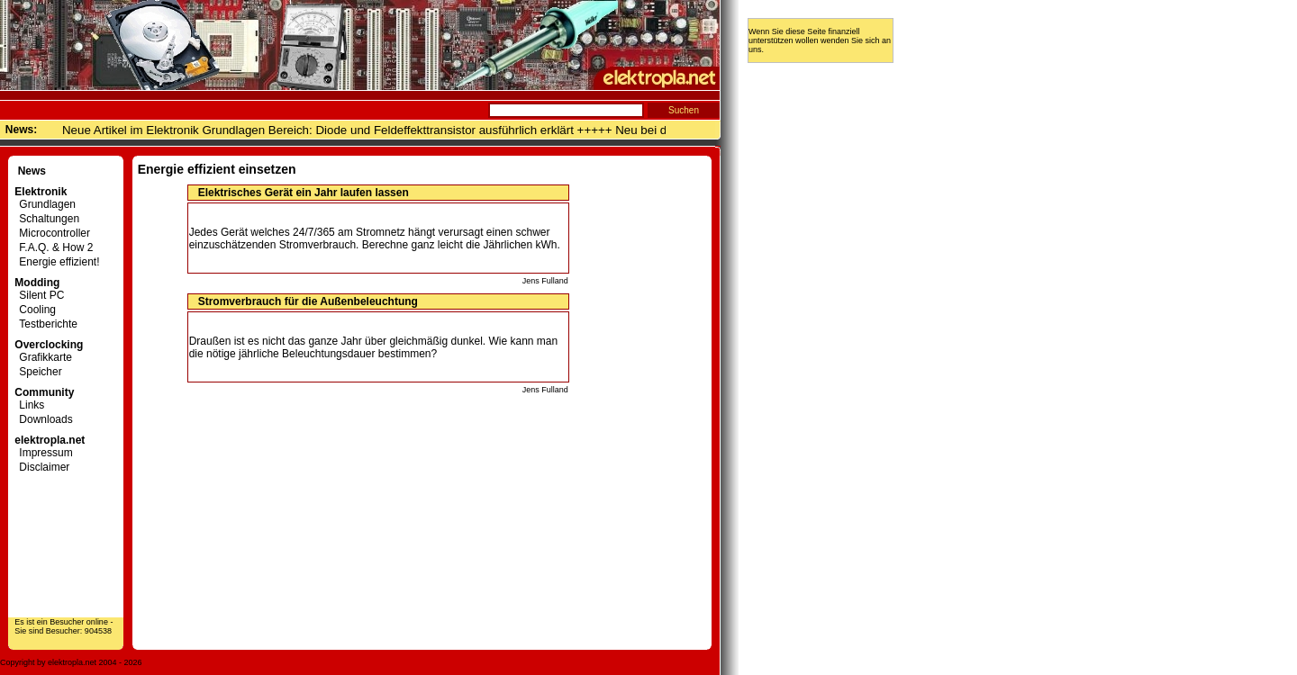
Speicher (37, 371)
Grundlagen (45, 204)
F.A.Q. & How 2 (53, 247)
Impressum (43, 452)
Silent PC (39, 295)
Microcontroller (52, 233)
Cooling (35, 309)
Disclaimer (41, 467)
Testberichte (45, 324)
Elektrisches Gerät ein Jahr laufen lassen (303, 192)
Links (29, 405)
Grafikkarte (43, 357)
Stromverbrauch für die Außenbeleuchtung (308, 301)
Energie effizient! (56, 262)
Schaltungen (46, 218)
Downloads (43, 419)
